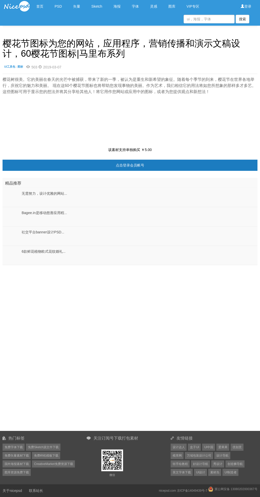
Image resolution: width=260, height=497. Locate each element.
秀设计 (217, 464)
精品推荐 (13, 183)
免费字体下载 (14, 447)
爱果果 (223, 447)
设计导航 (222, 455)
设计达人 (179, 447)
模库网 (177, 455)
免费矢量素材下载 (17, 455)
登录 (246, 6)
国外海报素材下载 (17, 464)
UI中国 (208, 447)
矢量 (76, 6)
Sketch (96, 6)
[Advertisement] (34, 297)
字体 (135, 6)
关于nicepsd (12, 491)
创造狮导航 (235, 464)
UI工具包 (9, 66)
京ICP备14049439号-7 (192, 490)
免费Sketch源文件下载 (43, 447)
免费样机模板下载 (46, 455)
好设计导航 (200, 464)
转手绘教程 (180, 464)
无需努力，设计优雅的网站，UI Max (50, 193)
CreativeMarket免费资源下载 (53, 464)
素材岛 (214, 472)
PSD (58, 6)
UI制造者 (230, 472)
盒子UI (194, 447)
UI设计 (200, 472)
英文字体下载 (182, 472)
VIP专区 (193, 6)
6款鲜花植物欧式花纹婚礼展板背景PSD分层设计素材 (64, 251)
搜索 (242, 19)
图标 (20, 66)
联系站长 (36, 491)
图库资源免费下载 (17, 472)
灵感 (153, 6)
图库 (171, 6)
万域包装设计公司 (199, 455)
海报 (117, 6)
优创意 (237, 447)
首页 (39, 6)
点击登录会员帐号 (130, 165)
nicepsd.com (167, 490)
